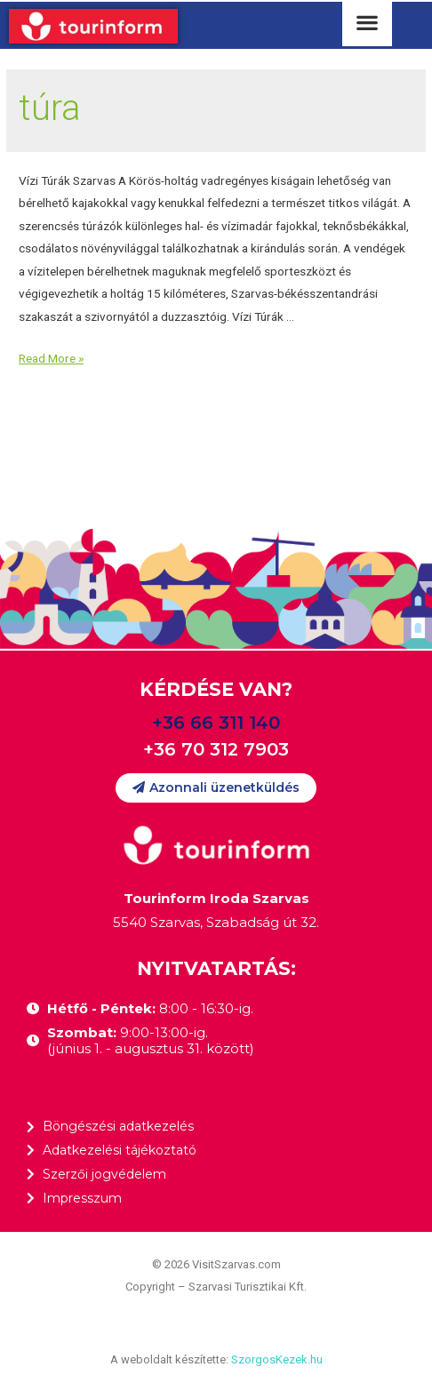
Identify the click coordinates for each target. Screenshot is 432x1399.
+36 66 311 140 (216, 722)
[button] (216, 788)
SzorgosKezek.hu (277, 1359)
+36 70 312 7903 (216, 749)
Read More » (51, 358)
